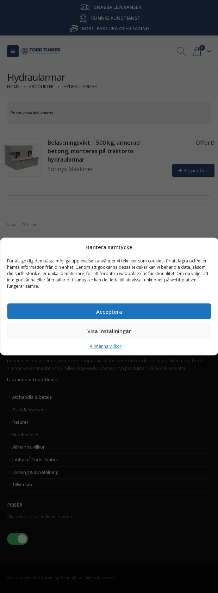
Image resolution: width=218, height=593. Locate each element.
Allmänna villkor (106, 346)
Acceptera (109, 311)
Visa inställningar (109, 330)
